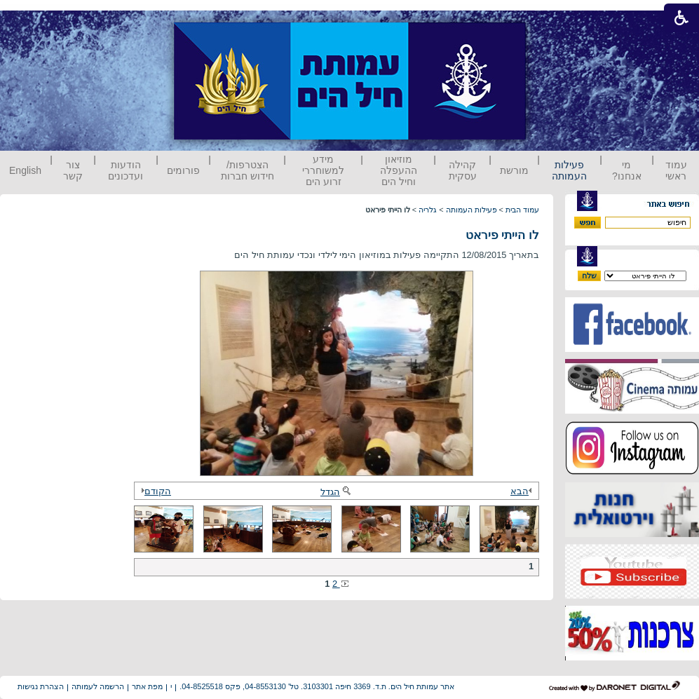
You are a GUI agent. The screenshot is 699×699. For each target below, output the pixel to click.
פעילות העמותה (569, 170)
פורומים (183, 170)
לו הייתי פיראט (502, 235)
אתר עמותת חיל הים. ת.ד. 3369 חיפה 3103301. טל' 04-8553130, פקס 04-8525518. (316, 686)
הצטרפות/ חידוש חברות (247, 170)
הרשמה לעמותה (98, 686)
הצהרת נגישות (41, 686)
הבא (523, 491)
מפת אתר (147, 686)
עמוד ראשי (676, 170)
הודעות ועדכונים (125, 170)
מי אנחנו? (627, 170)
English (25, 170)
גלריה (428, 209)
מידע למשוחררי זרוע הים (323, 170)
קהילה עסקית (463, 170)
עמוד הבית (522, 209)
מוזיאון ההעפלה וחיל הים (398, 170)
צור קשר (73, 170)
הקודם (154, 491)
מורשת (514, 170)
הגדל (336, 492)
